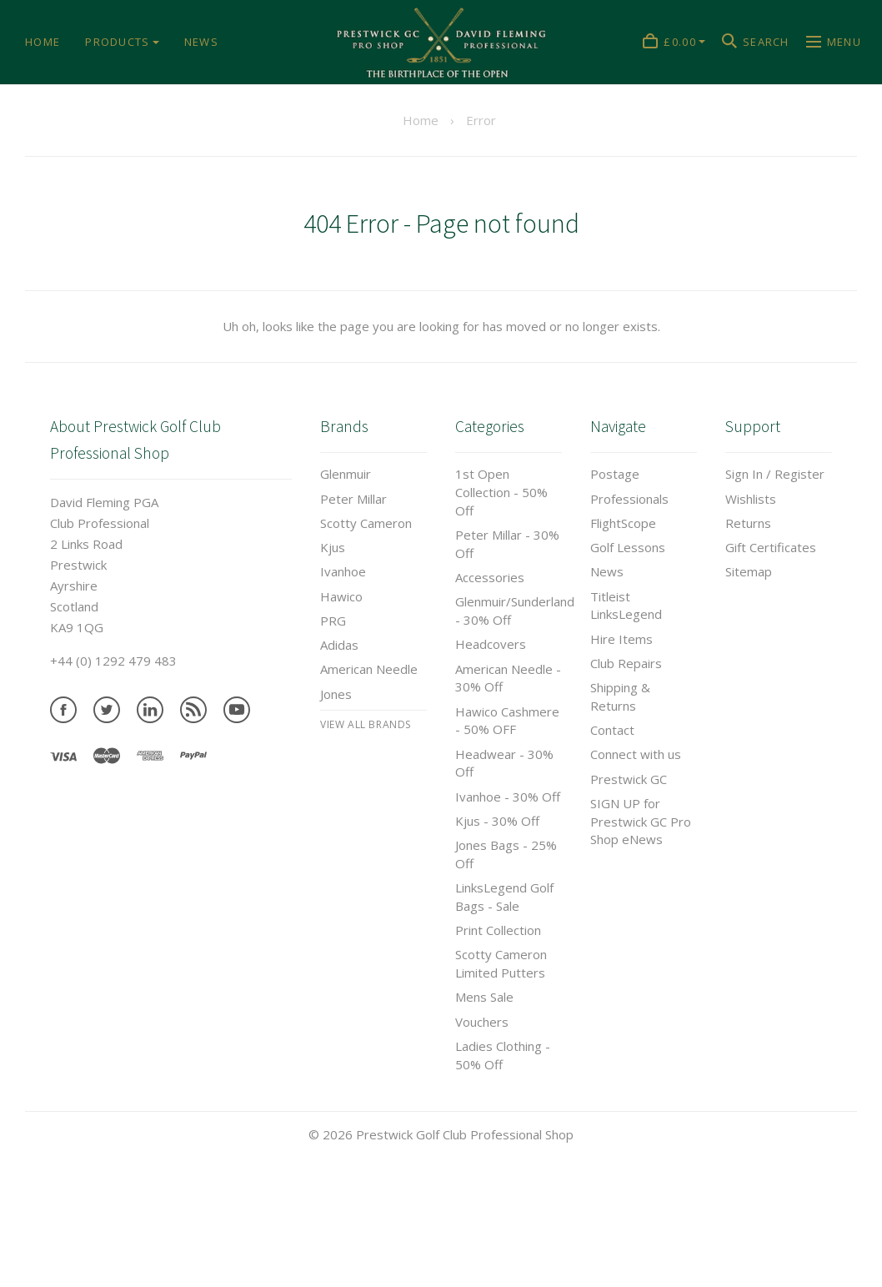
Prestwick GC (628, 779)
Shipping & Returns (620, 696)
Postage (614, 473)
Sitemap (748, 571)
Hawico (341, 596)
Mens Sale (484, 996)
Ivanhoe (343, 571)
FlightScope (623, 523)
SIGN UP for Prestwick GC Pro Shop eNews (640, 821)
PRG (333, 620)
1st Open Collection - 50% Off (501, 492)
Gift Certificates (770, 547)
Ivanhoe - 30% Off (507, 796)
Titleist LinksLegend (626, 605)
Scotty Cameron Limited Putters (501, 963)
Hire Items (621, 639)
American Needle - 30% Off (508, 678)
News (607, 571)
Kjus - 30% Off (497, 820)
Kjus (332, 547)
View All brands (365, 724)
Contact (612, 729)
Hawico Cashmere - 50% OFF (507, 720)
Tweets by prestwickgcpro (77, 1276)
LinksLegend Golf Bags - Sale (504, 896)
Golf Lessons (627, 547)
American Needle (369, 669)
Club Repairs (626, 663)
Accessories (489, 577)
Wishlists (750, 498)
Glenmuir (345, 473)
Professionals (629, 498)
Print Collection (498, 930)
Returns (748, 523)
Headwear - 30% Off (504, 763)
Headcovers (490, 644)
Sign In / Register (774, 473)
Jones (336, 694)
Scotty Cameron (366, 523)
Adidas (339, 644)
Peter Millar (353, 498)
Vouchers (482, 1021)
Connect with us (635, 754)
